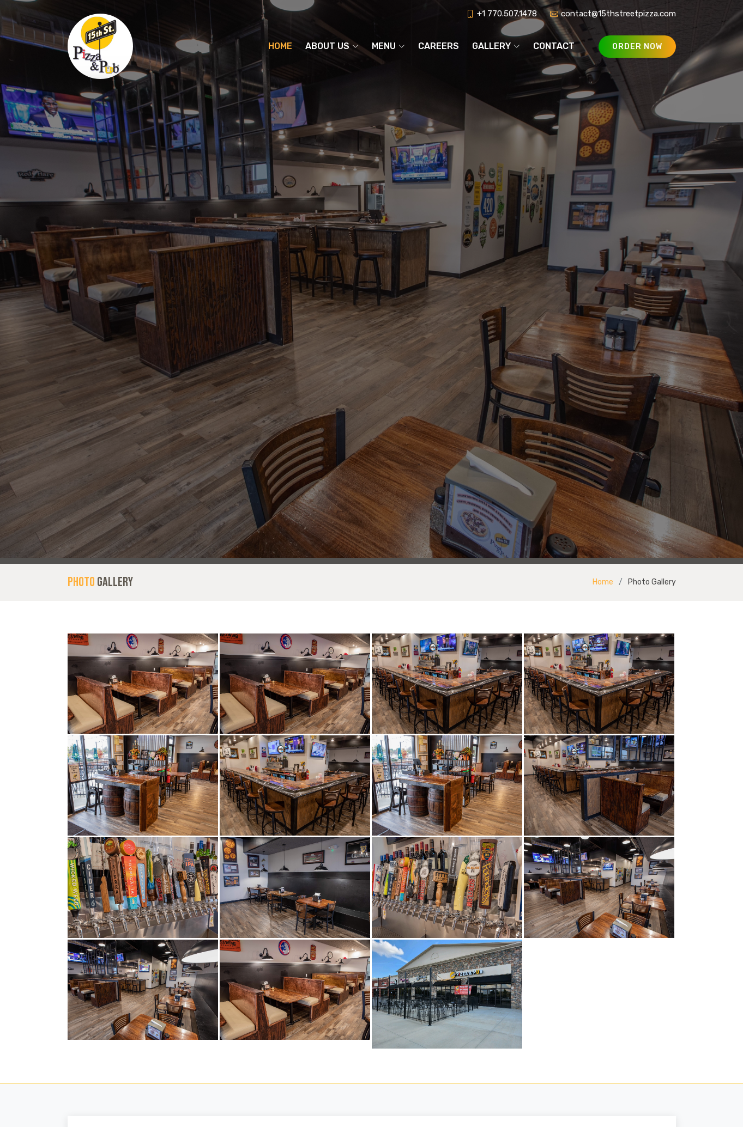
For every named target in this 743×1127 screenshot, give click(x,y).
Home (280, 46)
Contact (554, 46)
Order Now (637, 46)
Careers (438, 46)
